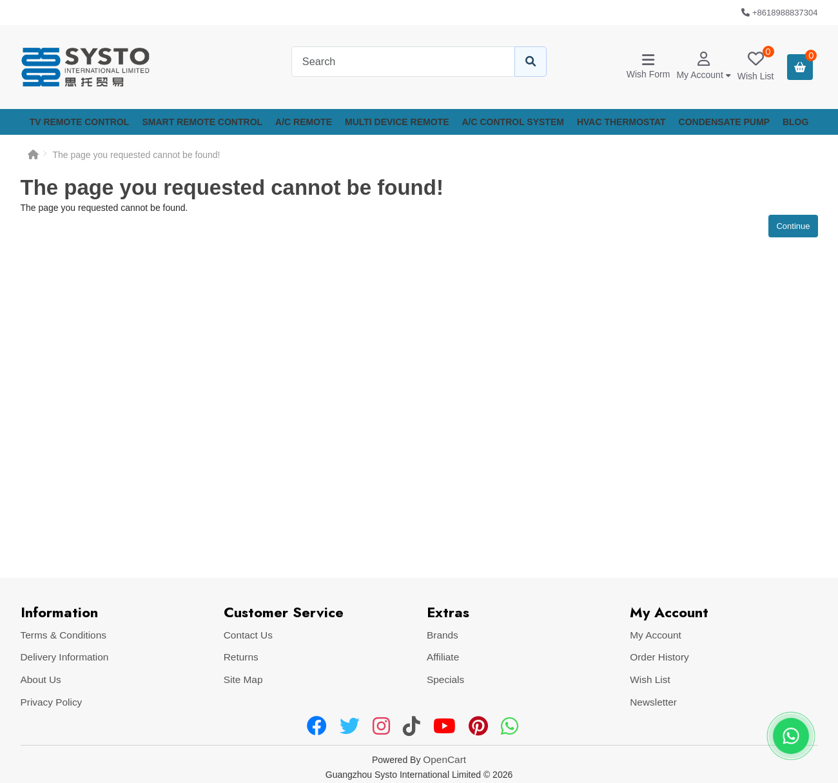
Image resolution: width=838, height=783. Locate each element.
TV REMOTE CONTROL (80, 122)
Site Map (243, 679)
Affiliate (443, 656)
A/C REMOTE (303, 122)
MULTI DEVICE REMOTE (397, 122)
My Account (655, 634)
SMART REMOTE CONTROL (202, 122)
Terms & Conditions (63, 634)
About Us (41, 679)
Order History (659, 656)
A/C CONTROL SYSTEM (513, 122)
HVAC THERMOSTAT (621, 122)
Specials (445, 679)
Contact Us (248, 634)
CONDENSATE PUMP (724, 122)
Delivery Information (65, 656)
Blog (795, 122)
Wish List (650, 679)
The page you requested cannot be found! (136, 155)
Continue (793, 226)
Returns (241, 656)
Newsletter (653, 702)
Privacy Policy (52, 702)
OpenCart (444, 759)
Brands (442, 634)
